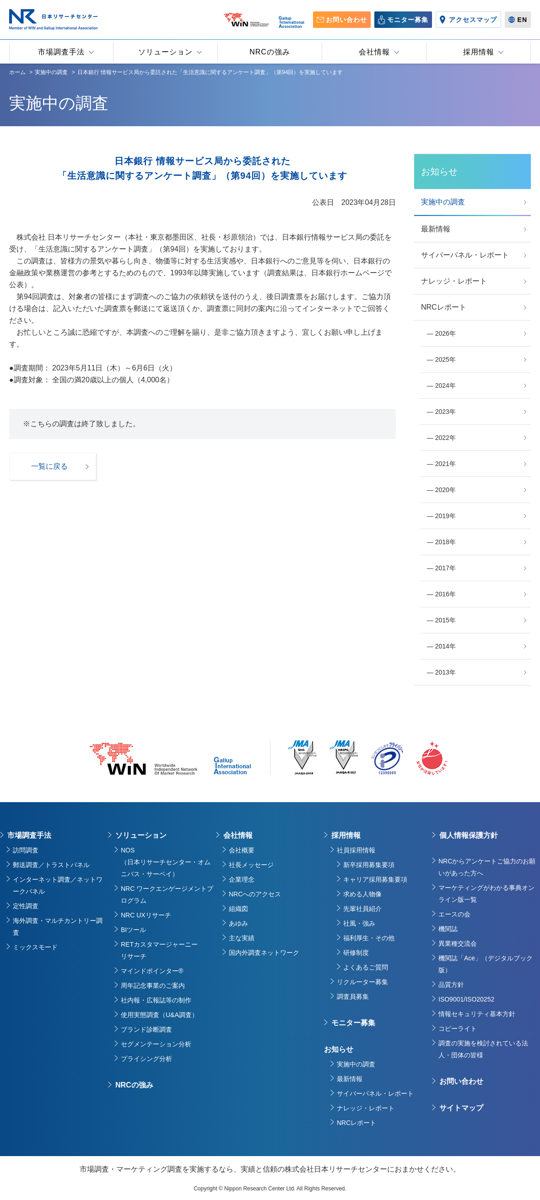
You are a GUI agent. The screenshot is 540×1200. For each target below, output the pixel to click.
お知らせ (338, 1049)
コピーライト (457, 1028)
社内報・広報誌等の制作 (156, 1000)
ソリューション (141, 835)
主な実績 (241, 938)
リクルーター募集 (362, 982)
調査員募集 (353, 996)
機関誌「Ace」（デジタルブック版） (485, 964)
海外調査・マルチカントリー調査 (58, 926)
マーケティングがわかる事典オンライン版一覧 (486, 893)
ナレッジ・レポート (365, 1108)
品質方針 (451, 984)
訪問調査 (25, 850)
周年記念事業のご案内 (153, 985)
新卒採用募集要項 (368, 864)
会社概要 (241, 850)
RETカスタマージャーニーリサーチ (159, 950)
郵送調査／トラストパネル (51, 864)
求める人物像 (362, 894)
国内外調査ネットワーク (264, 952)
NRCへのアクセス (255, 894)
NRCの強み (134, 1085)
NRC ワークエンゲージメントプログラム (167, 894)
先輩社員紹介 (362, 908)
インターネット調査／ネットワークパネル (58, 885)
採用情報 (346, 835)
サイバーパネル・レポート (375, 1093)
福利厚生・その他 (368, 938)
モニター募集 (353, 1023)
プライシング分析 (146, 1058)
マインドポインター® (152, 971)
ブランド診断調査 (146, 1029)
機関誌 (448, 928)
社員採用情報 (356, 850)
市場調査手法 (29, 835)
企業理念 (241, 879)
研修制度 (356, 952)
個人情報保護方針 (468, 835)
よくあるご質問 (365, 967)
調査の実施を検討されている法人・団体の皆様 (483, 1049)
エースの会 (454, 914)
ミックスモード (35, 947)
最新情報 (349, 1078)
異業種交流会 (457, 943)
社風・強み (359, 923)
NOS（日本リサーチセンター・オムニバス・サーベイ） (166, 862)
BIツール (133, 929)
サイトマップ (461, 1108)
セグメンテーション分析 (156, 1044)
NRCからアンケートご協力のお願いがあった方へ (486, 867)
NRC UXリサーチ (146, 915)
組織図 (238, 908)
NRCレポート (356, 1122)
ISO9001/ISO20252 (466, 999)
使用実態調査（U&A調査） (159, 1014)
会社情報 (238, 835)
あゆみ (238, 923)
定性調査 (25, 906)
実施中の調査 (356, 1064)
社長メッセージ (251, 864)
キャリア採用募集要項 (375, 879)
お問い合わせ (461, 1081)
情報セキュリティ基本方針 (476, 1014)
